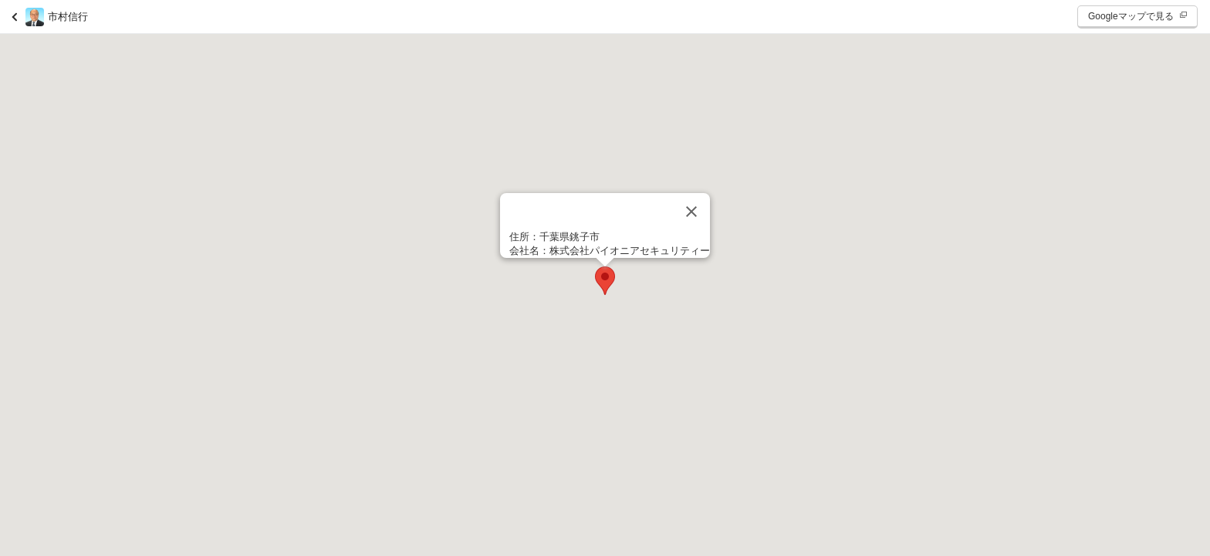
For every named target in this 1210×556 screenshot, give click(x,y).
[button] (605, 280)
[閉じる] (691, 211)
